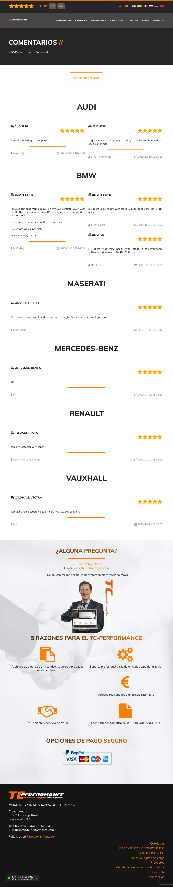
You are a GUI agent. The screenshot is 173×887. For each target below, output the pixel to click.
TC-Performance (21, 52)
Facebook (33, 837)
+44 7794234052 (89, 564)
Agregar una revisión (86, 78)
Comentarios (43, 52)
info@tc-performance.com (91, 568)
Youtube (48, 837)
